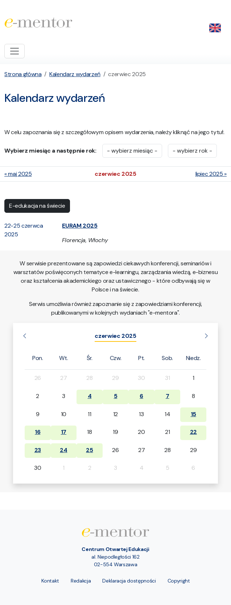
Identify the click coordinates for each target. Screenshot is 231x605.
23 (37, 450)
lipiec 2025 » (211, 174)
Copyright (179, 580)
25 (89, 450)
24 (63, 450)
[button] (80, 225)
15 (193, 414)
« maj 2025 (18, 174)
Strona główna (22, 74)
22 (193, 432)
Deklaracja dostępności (129, 580)
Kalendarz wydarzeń (74, 74)
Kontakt (50, 580)
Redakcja (81, 580)
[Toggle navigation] (14, 51)
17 (63, 432)
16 (37, 432)
